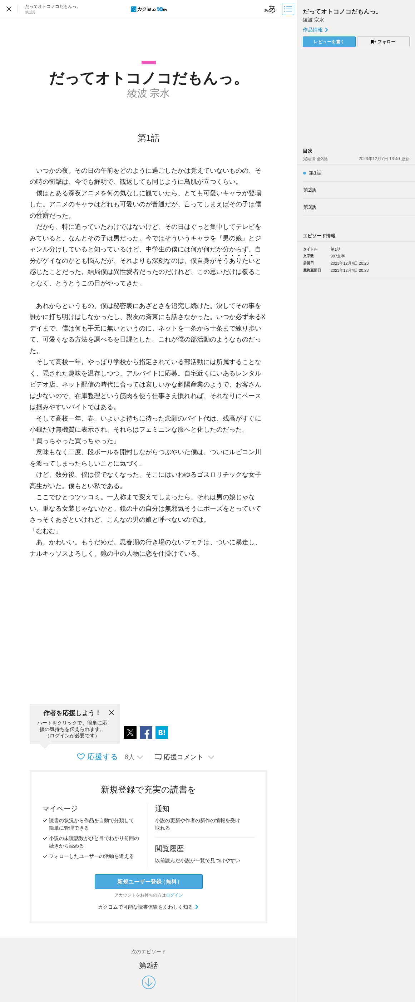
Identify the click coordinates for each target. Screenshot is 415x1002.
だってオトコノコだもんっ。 (342, 11)
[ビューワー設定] (270, 9)
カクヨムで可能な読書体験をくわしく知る (148, 907)
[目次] (288, 9)
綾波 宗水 (313, 20)
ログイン (174, 895)
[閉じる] (111, 713)
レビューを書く (329, 41)
